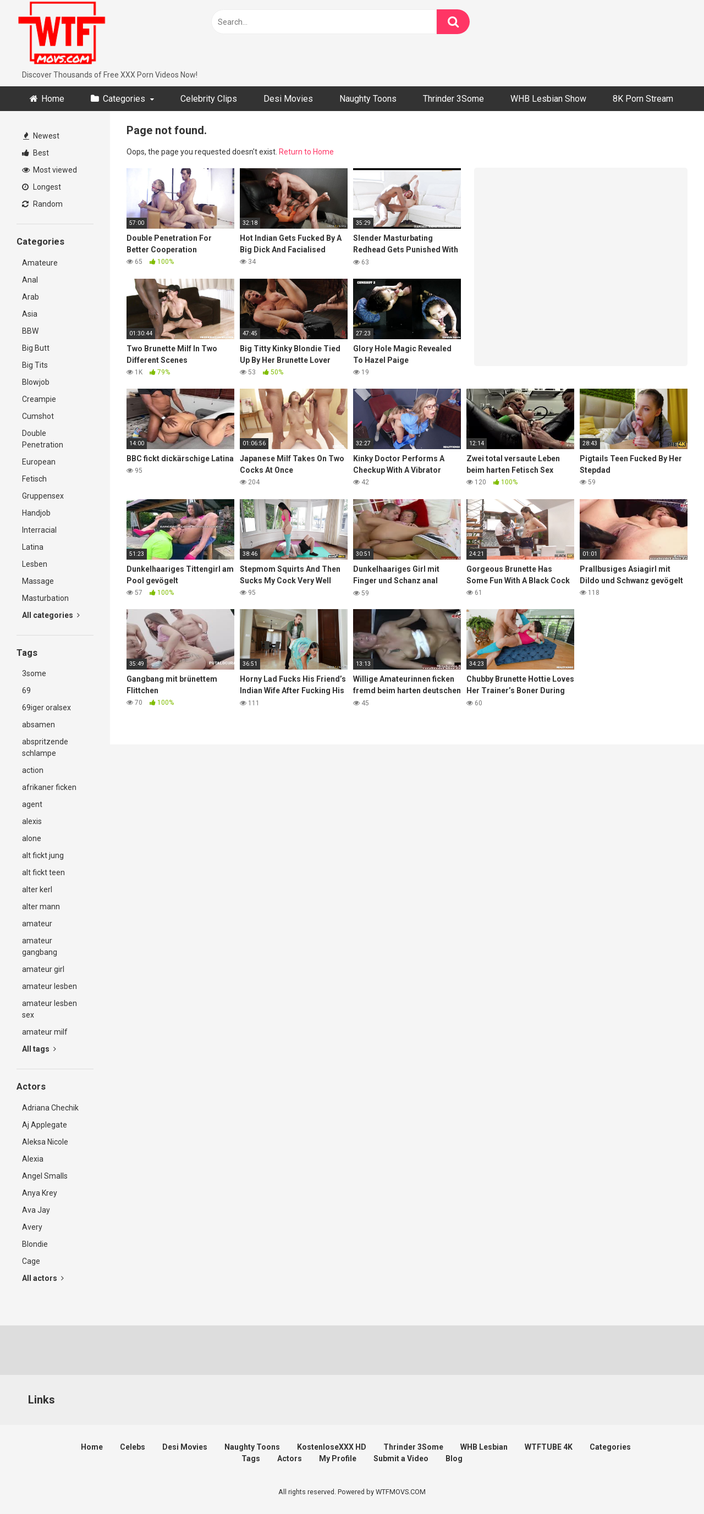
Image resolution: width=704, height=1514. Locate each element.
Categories (124, 98)
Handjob (36, 513)
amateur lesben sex (49, 1009)
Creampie (39, 399)
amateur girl (43, 969)
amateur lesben (49, 986)
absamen (38, 724)
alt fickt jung (43, 855)
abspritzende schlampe (45, 747)
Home (52, 98)
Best (35, 152)
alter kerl (37, 889)
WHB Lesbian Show (548, 98)
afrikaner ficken (49, 787)
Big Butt (36, 348)
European (39, 461)
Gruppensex (43, 495)
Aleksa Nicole (45, 1141)
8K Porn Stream (643, 98)
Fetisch (34, 478)
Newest (41, 135)
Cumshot (38, 416)
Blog (454, 1458)
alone (31, 838)
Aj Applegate (44, 1124)
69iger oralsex (46, 707)
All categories (51, 615)
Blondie (35, 1244)
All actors (43, 1278)
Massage (38, 581)
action (32, 770)
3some (34, 673)
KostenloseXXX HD (331, 1447)
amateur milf (45, 1031)
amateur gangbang (39, 946)
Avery (32, 1227)
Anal (30, 279)
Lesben (34, 564)
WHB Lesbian (484, 1447)
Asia (29, 314)
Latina (32, 547)
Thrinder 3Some (453, 98)
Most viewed (49, 169)
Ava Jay (36, 1210)
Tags (250, 1458)
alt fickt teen (43, 872)
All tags (39, 1049)
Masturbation (45, 598)
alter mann (41, 906)
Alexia (32, 1158)
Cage (31, 1261)
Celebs (132, 1447)
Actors (289, 1458)
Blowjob (36, 382)
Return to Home (306, 151)
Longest (41, 187)
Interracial (39, 530)
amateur (37, 923)
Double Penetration (42, 439)
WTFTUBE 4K (549, 1447)
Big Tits (35, 365)
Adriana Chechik (50, 1107)
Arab (30, 296)
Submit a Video (400, 1458)
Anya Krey (39, 1193)
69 (26, 690)
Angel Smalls (45, 1176)
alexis (32, 821)
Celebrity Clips (208, 98)
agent (32, 804)
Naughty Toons (368, 98)
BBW (30, 331)
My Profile (337, 1458)
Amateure (40, 262)
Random (42, 204)
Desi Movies (288, 98)
